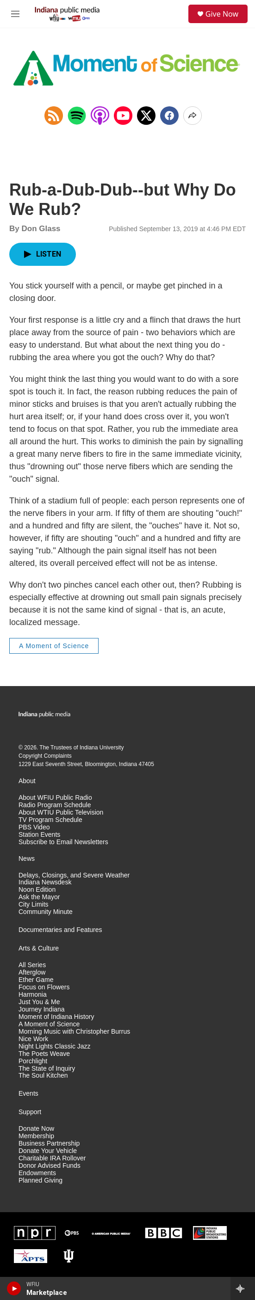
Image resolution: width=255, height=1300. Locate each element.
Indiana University (102, 747)
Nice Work (33, 1039)
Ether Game (36, 979)
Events (28, 1093)
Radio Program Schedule (55, 805)
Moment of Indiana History (56, 1016)
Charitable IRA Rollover (52, 1158)
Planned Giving (40, 1180)
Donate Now (36, 1128)
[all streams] (242, 1288)
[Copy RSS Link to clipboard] (53, 115)
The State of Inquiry (47, 1068)
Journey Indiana (42, 1009)
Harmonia (33, 994)
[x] (146, 115)
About (27, 781)
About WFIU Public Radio (55, 797)
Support (30, 1112)
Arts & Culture (39, 948)
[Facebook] (169, 115)
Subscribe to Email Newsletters (63, 842)
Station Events (39, 834)
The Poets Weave (44, 1053)
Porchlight (33, 1061)
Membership (36, 1136)
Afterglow (32, 972)
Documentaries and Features (60, 929)
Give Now (221, 14)
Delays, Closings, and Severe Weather (74, 875)
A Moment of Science (54, 646)
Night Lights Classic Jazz (55, 1046)
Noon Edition (37, 889)
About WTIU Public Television (61, 812)
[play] (14, 1288)
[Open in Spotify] (77, 115)
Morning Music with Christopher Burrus (74, 1031)
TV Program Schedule (50, 819)
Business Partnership (49, 1143)
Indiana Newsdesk (45, 882)
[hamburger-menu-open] (15, 14)
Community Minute (46, 911)
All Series (32, 965)
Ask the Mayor (39, 897)
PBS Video (34, 827)
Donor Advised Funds (50, 1165)
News (27, 858)
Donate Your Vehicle (48, 1150)
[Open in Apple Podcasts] (100, 115)
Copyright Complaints (45, 756)
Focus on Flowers (44, 987)
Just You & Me (39, 1002)
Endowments (37, 1173)
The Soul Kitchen (43, 1075)
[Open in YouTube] (123, 115)
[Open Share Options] (192, 115)
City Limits (34, 904)
